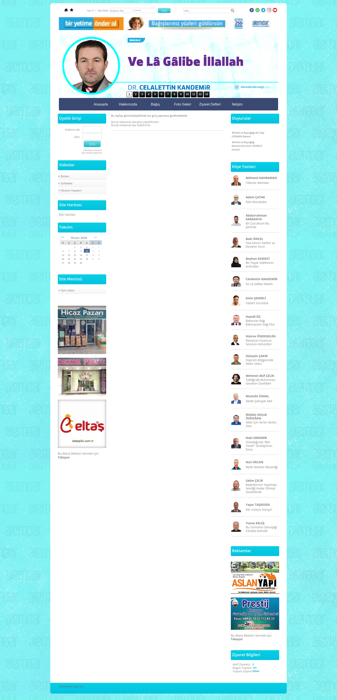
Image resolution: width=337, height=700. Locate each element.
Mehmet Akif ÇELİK (260, 376)
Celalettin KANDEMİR (261, 279)
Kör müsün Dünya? (259, 509)
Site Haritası (67, 214)
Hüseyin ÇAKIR (257, 356)
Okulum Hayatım (71, 190)
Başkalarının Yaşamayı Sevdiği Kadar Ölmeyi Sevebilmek (261, 488)
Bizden (65, 176)
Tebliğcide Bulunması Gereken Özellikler (260, 381)
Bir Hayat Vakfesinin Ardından (260, 264)
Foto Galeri (182, 104)
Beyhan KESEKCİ (258, 259)
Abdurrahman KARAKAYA (256, 217)
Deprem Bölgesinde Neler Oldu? (259, 362)
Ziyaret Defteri (210, 104)
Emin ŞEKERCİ (256, 298)
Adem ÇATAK (255, 197)
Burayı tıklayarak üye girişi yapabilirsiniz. (135, 122)
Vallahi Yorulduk (257, 303)
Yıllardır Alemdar (257, 183)
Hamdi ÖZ (253, 317)
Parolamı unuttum (93, 150)
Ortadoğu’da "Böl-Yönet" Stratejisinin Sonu (259, 445)
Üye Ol (90, 10)
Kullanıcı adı (72, 129)
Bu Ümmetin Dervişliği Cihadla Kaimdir (261, 529)
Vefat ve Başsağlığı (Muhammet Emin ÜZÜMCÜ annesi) (247, 146)
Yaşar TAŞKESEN (258, 505)
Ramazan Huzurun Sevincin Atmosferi (259, 342)
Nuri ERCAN (254, 462)
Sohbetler (67, 183)
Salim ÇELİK (254, 480)
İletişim (237, 104)
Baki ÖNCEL (254, 239)
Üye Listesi (67, 290)
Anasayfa (100, 104)
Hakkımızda (128, 104)
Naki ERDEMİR (256, 438)
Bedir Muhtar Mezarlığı (262, 467)
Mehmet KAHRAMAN (261, 178)
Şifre (77, 137)
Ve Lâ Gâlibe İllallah (259, 284)
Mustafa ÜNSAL (257, 396)
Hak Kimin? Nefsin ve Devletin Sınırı (260, 245)
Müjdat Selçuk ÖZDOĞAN (256, 416)
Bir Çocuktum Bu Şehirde (257, 225)
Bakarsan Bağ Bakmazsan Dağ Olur (260, 322)
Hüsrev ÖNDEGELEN (261, 336)
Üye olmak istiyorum (91, 152)
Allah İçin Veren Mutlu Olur (261, 424)
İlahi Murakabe (256, 202)
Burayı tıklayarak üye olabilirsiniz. (131, 125)
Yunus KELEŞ (255, 523)
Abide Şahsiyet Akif (259, 401)
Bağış (155, 104)
